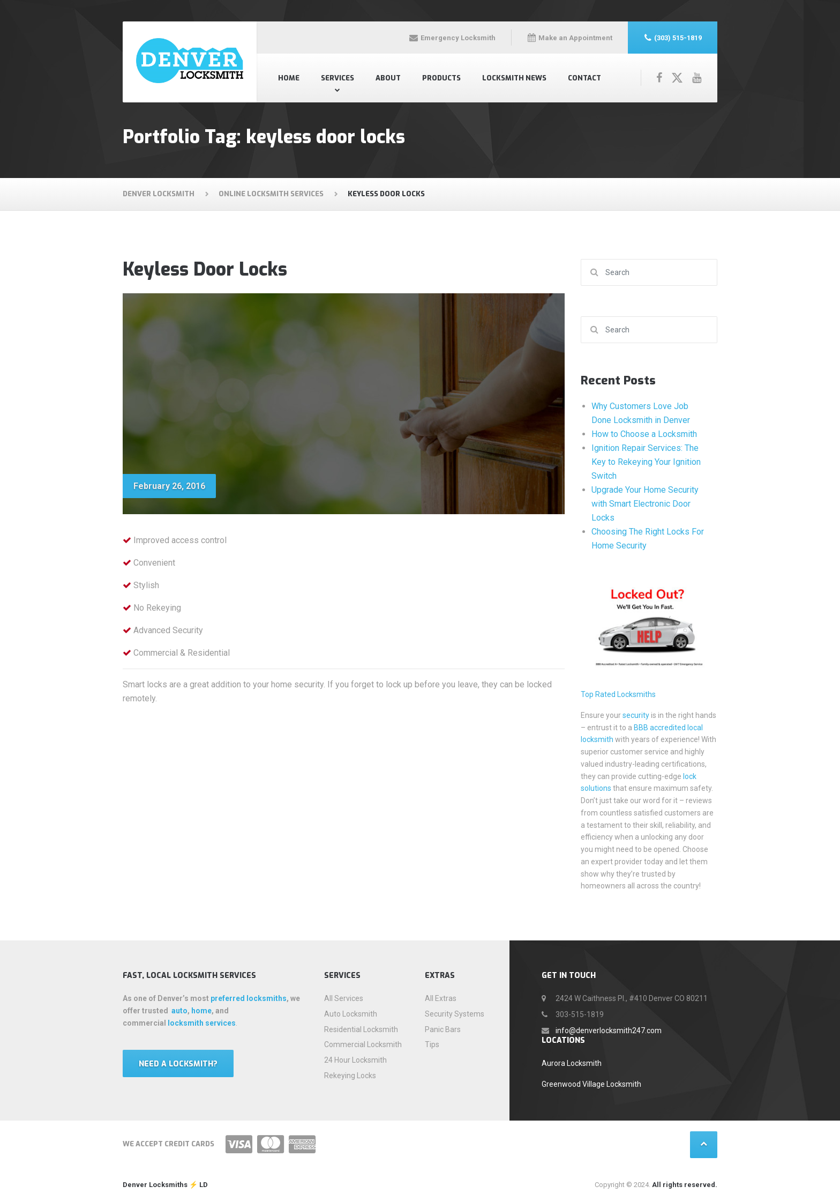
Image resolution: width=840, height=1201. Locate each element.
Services (337, 78)
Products (441, 78)
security (635, 715)
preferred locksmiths (249, 998)
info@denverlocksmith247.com (609, 1030)
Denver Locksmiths (155, 1185)
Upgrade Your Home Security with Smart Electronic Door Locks (645, 504)
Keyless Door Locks (205, 269)
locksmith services (202, 1023)
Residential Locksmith (361, 1029)
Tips (432, 1044)
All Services (343, 998)
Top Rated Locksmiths (618, 694)
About (388, 78)
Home (288, 78)
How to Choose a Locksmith (644, 434)
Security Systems (454, 1014)
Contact (584, 78)
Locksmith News (514, 78)
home (201, 1010)
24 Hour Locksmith (355, 1060)
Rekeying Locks (350, 1075)
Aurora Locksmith (572, 1063)
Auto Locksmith (350, 1014)
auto (179, 1010)
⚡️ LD (198, 1185)
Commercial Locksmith (363, 1044)
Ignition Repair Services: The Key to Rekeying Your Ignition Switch (646, 462)
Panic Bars (443, 1029)
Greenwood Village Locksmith (591, 1084)
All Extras (440, 998)
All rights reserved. (684, 1185)
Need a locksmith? (178, 1064)
